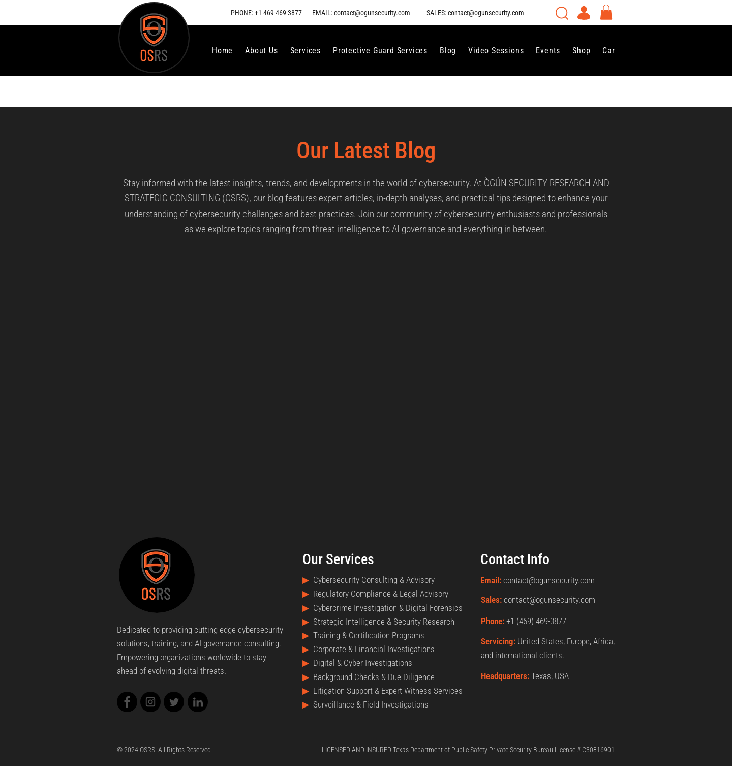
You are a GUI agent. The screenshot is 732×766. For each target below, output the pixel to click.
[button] (606, 12)
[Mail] (127, 702)
